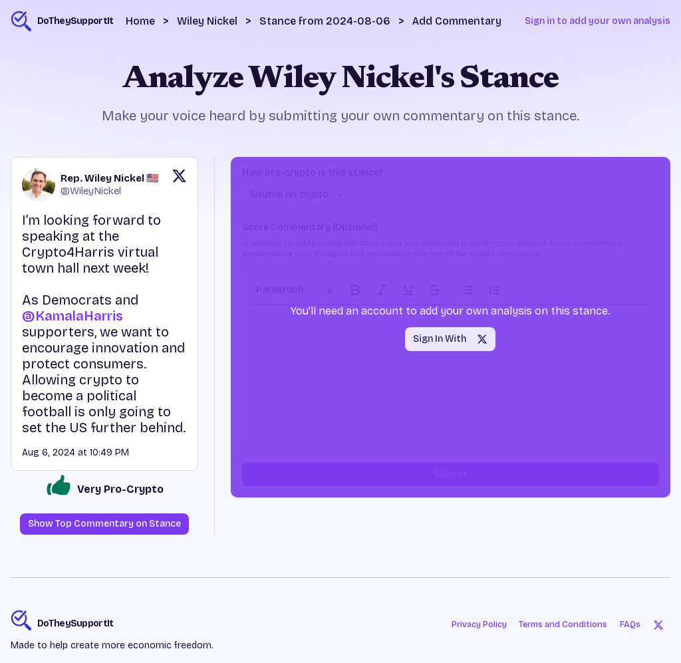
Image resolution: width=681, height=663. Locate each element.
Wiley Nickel (207, 21)
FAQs (632, 624)
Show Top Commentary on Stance (104, 523)
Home (140, 21)
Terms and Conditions (560, 624)
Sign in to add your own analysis (597, 21)
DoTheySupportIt (75, 623)
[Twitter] (659, 624)
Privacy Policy (468, 624)
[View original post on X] (179, 184)
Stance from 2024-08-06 (324, 21)
